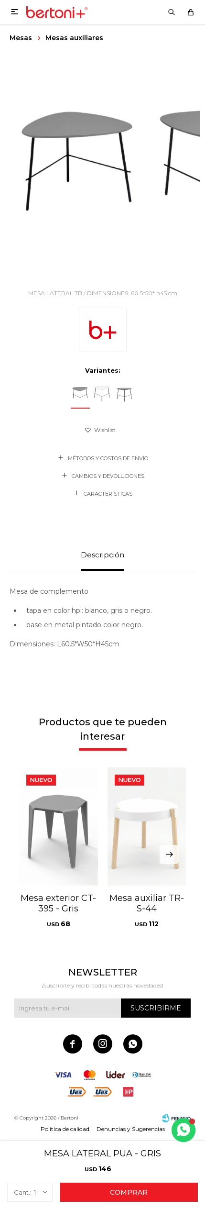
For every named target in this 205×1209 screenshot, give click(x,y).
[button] (169, 854)
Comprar (129, 1192)
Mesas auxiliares (74, 37)
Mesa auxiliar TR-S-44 (146, 903)
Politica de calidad (65, 1128)
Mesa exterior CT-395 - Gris (58, 903)
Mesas (21, 37)
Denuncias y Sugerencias (131, 1128)
